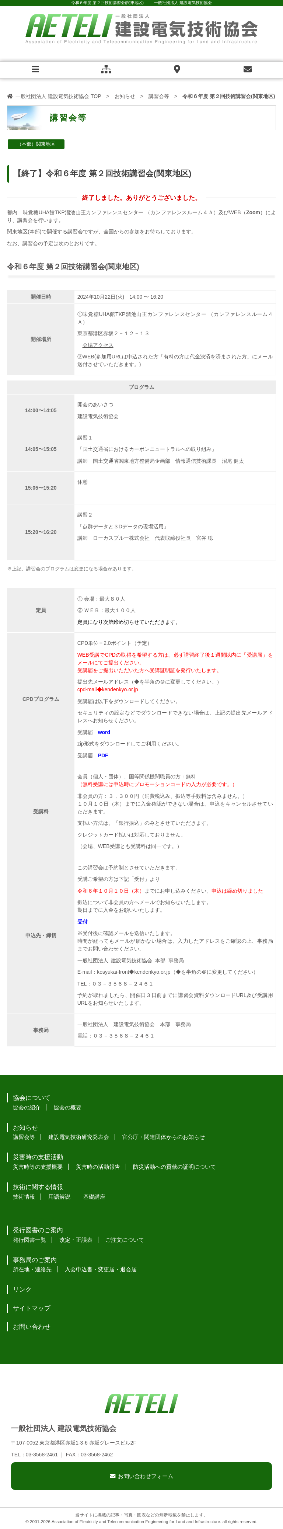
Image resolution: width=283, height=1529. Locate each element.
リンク (22, 1289)
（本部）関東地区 (36, 144)
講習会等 (159, 96)
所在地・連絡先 (32, 1269)
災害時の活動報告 (98, 1167)
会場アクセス (98, 345)
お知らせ (125, 96)
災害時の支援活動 (38, 1157)
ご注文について (124, 1240)
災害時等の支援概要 (38, 1167)
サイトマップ (31, 1308)
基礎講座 (94, 1196)
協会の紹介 (27, 1107)
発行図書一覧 (29, 1240)
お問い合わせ (31, 1326)
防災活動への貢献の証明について (174, 1167)
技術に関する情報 (38, 1187)
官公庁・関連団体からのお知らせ (163, 1137)
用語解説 (59, 1196)
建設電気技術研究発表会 (78, 1137)
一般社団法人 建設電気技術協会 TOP (58, 96)
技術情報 (24, 1196)
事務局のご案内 (35, 1260)
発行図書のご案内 (38, 1230)
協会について (31, 1097)
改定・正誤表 (75, 1240)
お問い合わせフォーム (145, 1476)
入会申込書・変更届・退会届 (101, 1269)
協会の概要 (67, 1107)
